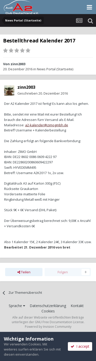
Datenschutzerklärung (48, 305)
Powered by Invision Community (48, 326)
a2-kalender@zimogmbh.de (46, 125)
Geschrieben (42, 93)
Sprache (17, 305)
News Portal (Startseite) (55, 69)
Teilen (23, 272)
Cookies (48, 311)
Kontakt (77, 305)
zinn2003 (17, 64)
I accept (80, 346)
